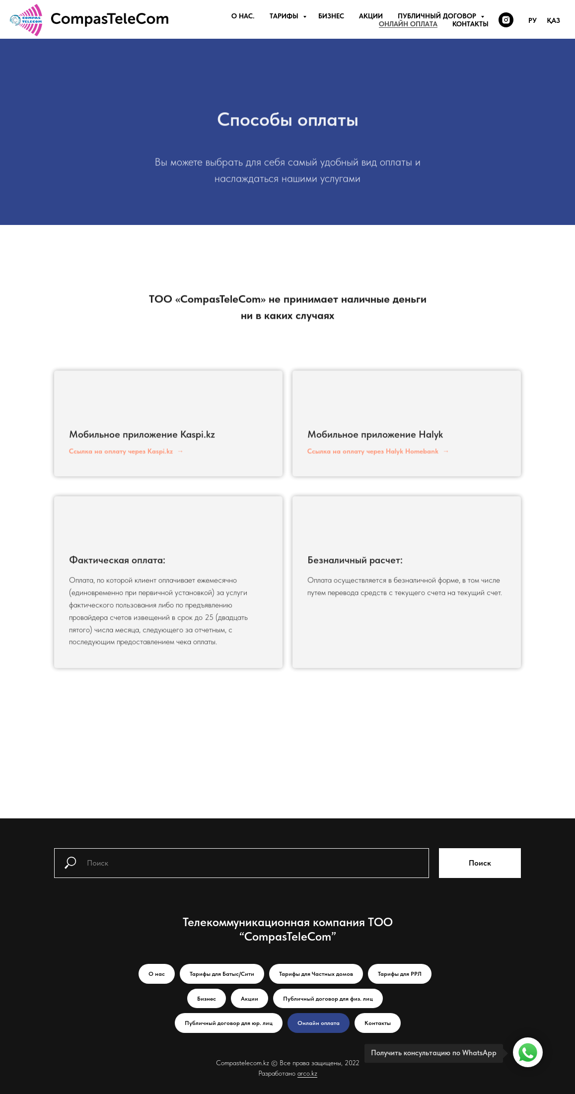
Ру (532, 20)
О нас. (243, 16)
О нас (156, 973)
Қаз (553, 20)
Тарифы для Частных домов (316, 973)
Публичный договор (438, 16)
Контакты (470, 24)
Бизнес (331, 16)
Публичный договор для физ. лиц (328, 998)
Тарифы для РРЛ (400, 973)
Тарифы (285, 16)
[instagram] (506, 19)
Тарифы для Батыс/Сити (222, 973)
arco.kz (307, 1073)
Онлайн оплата (408, 24)
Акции (371, 16)
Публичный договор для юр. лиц (229, 1023)
